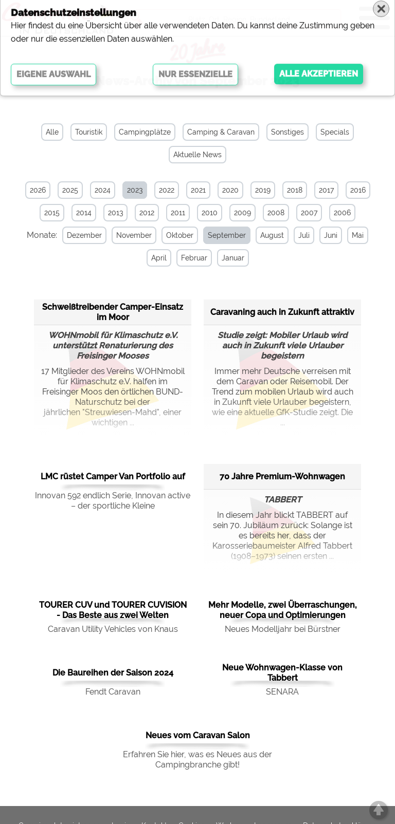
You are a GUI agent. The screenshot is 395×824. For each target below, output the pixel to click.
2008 (275, 213)
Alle (52, 132)
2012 (146, 213)
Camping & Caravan (221, 132)
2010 (210, 213)
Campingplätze (145, 132)
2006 (342, 213)
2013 (115, 213)
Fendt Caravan (112, 691)
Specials (334, 132)
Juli (298, 235)
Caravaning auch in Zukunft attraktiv (282, 310)
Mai (352, 235)
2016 (358, 190)
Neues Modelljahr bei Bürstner (282, 628)
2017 (326, 190)
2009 (242, 213)
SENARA (282, 691)
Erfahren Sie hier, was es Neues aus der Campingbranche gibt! (197, 758)
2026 (38, 190)
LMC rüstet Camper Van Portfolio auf (113, 475)
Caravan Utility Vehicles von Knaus (113, 628)
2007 (309, 213)
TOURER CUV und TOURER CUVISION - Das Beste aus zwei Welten (113, 609)
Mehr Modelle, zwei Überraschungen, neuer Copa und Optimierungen (282, 609)
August (267, 235)
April (153, 258)
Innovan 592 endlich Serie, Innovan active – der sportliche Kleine (112, 500)
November (129, 235)
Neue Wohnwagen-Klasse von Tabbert (282, 672)
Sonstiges (287, 132)
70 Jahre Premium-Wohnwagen (282, 475)
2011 (178, 213)
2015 (52, 213)
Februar (189, 258)
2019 (263, 190)
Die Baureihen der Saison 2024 (112, 672)
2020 (230, 190)
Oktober (174, 235)
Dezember (79, 235)
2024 (103, 190)
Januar (228, 258)
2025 (70, 190)
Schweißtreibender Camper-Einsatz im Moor (112, 311)
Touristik (88, 132)
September (222, 235)
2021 (198, 190)
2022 (166, 190)
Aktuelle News (197, 155)
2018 (294, 190)
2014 (84, 213)
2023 (134, 190)
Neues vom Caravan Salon (198, 734)
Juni (325, 235)
